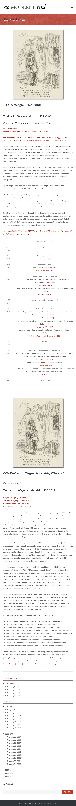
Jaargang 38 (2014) (14, 716)
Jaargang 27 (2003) (14, 755)
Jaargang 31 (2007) (14, 743)
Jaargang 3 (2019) (13, 690)
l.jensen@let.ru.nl (15, 664)
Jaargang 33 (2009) (14, 737)
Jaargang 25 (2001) (14, 761)
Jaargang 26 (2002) (14, 758)
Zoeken (67, 792)
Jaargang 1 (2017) (13, 696)
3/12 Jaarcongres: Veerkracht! (22, 105)
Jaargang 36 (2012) (14, 722)
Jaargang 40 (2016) (14, 710)
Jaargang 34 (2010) (14, 728)
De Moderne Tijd (25, 803)
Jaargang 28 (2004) (14, 752)
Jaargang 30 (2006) (14, 746)
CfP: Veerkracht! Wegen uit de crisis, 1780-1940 (33, 473)
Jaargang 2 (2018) (13, 693)
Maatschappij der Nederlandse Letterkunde (46, 803)
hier (58, 137)
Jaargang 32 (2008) (14, 740)
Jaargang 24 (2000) (14, 764)
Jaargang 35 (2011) (14, 725)
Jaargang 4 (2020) (13, 687)
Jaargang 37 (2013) (14, 719)
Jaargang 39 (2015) (14, 713)
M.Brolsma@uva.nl (54, 231)
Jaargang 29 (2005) (14, 749)
